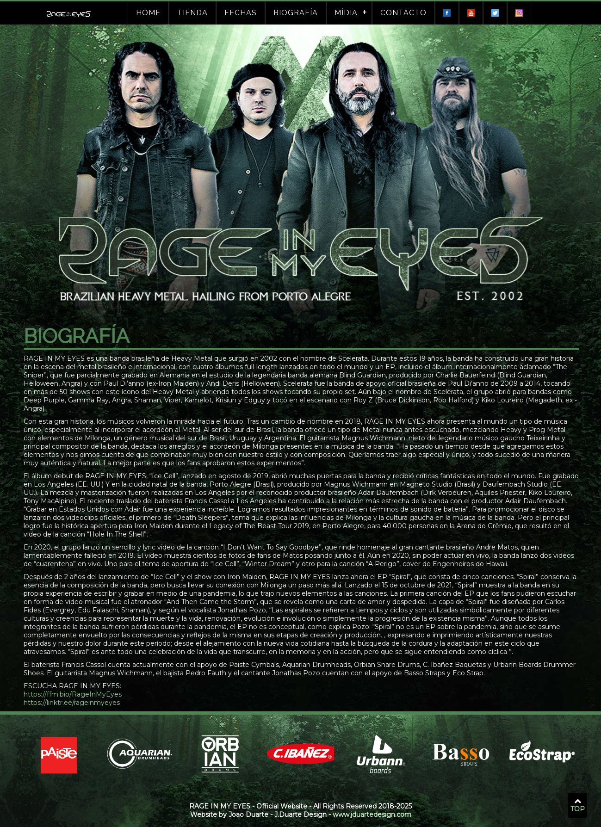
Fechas (240, 12)
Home (148, 12)
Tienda (192, 12)
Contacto (403, 12)
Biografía (295, 12)
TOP (577, 805)
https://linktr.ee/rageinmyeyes (74, 702)
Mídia (346, 12)
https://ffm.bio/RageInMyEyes (75, 694)
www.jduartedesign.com (372, 814)
